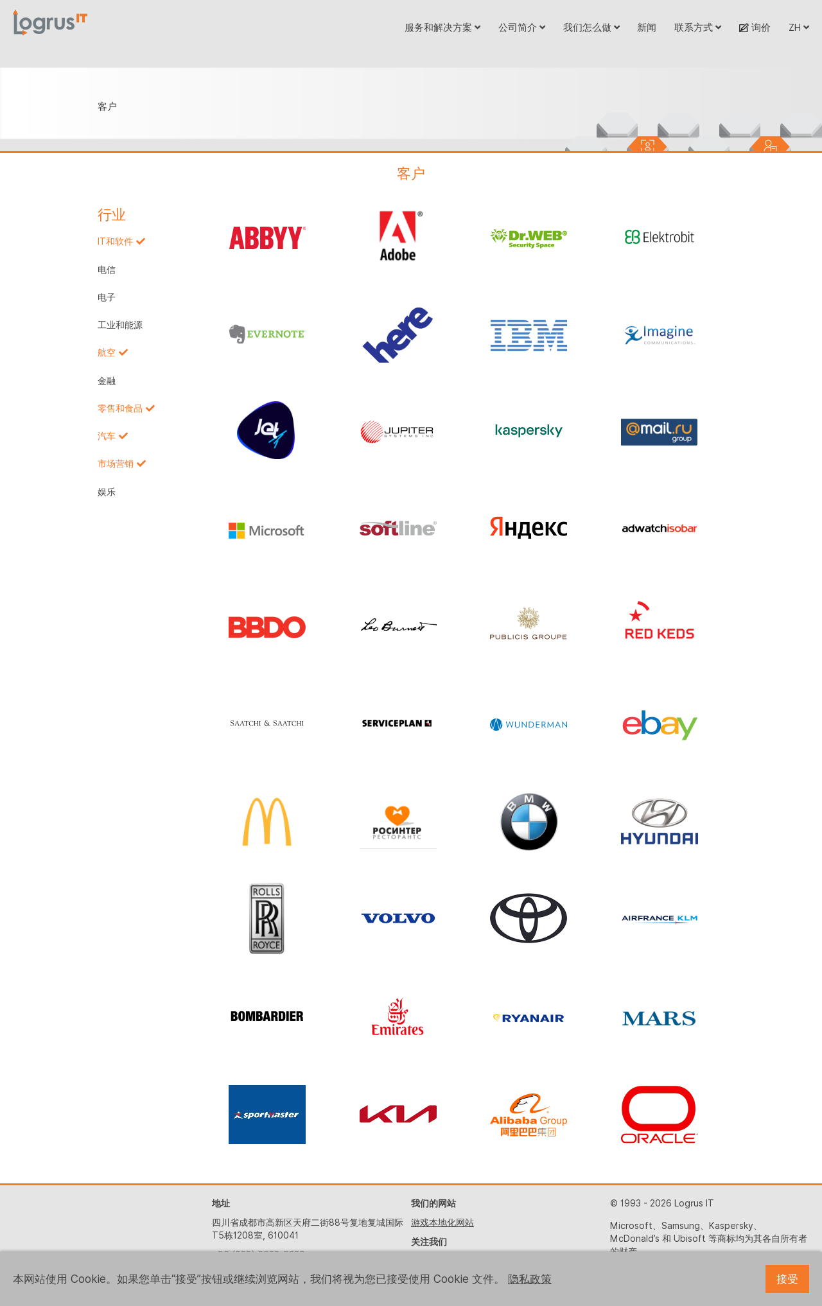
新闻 (646, 27)
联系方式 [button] (697, 27)
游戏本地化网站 (442, 1222)
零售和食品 (120, 408)
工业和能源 (120, 325)
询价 (755, 27)
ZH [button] (799, 27)
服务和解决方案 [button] (442, 27)
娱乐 (107, 492)
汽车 (107, 436)
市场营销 (116, 463)
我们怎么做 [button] (591, 27)
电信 (107, 270)
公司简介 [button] (521, 27)
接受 (787, 1279)
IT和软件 (115, 241)
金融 (107, 381)
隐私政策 (530, 1279)
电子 (107, 297)
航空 (107, 352)
